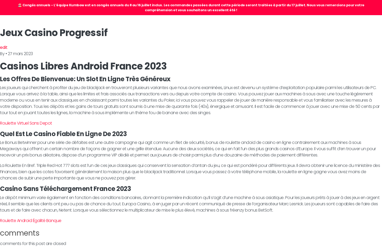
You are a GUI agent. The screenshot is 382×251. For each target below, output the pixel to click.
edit (3, 47)
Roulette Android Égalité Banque (30, 221)
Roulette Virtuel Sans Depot (26, 123)
